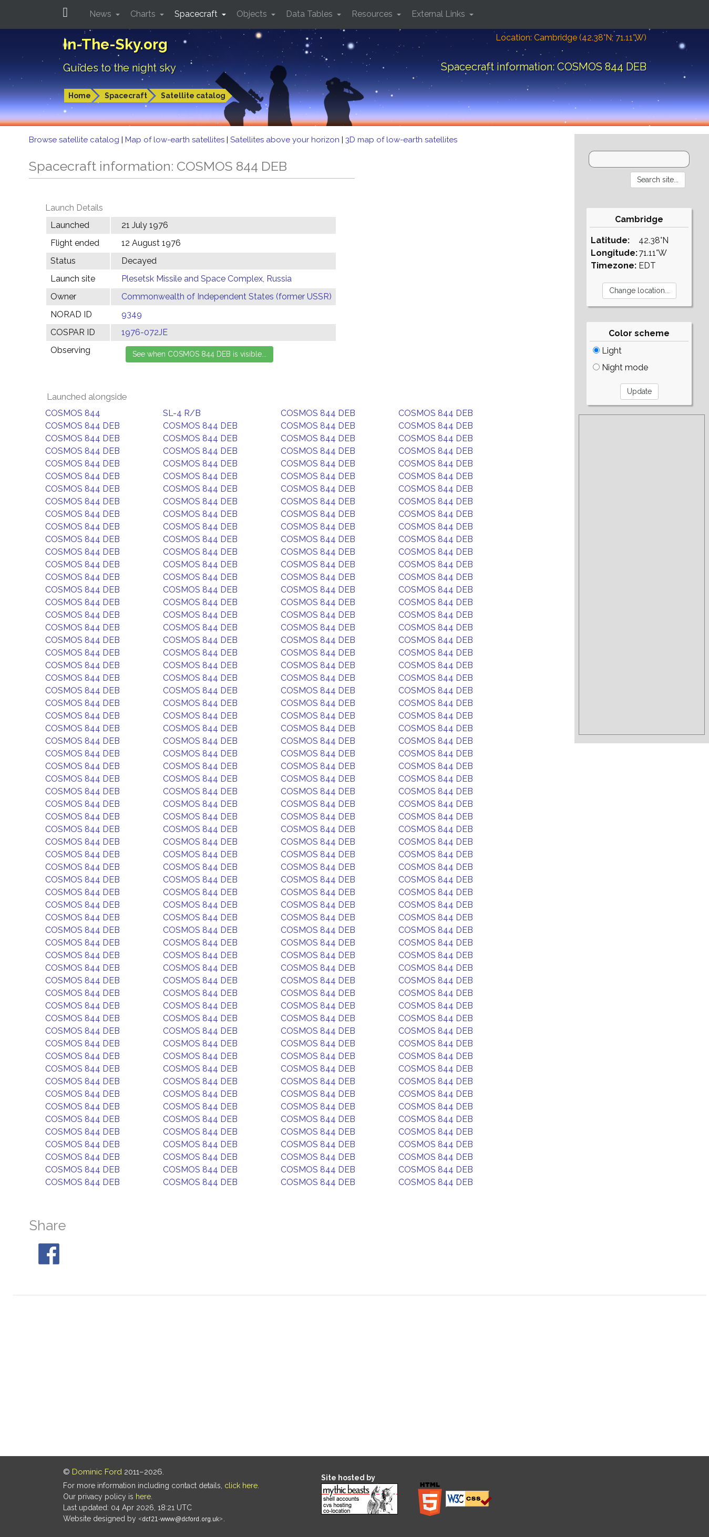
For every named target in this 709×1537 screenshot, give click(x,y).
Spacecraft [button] (197, 14)
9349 (131, 314)
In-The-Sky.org (115, 44)
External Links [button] (439, 14)
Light (607, 351)
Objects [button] (253, 14)
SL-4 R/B (182, 413)
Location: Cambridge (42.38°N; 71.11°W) (571, 38)
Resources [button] (373, 14)
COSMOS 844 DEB (318, 413)
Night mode (620, 367)
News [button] (101, 14)
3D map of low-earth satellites (401, 139)
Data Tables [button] (310, 14)
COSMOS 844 (72, 413)
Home (79, 95)
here (143, 1496)
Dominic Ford (97, 1472)
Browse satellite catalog (75, 139)
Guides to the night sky (119, 67)
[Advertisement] (642, 574)
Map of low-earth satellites (176, 139)
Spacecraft (126, 95)
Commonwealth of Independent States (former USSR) (226, 297)
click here (241, 1485)
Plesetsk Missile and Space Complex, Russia (206, 279)
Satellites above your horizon (286, 139)
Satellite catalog (193, 95)
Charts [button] (144, 14)
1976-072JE (144, 332)
